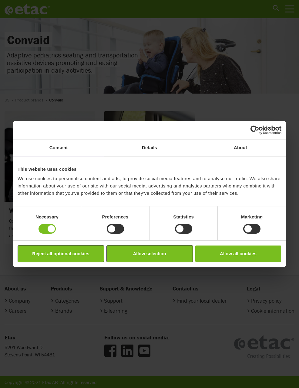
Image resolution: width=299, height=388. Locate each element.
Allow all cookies (238, 253)
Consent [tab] (58, 147)
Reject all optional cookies (60, 253)
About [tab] (240, 147)
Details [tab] (149, 147)
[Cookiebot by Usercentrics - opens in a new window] (254, 130)
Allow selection (149, 253)
